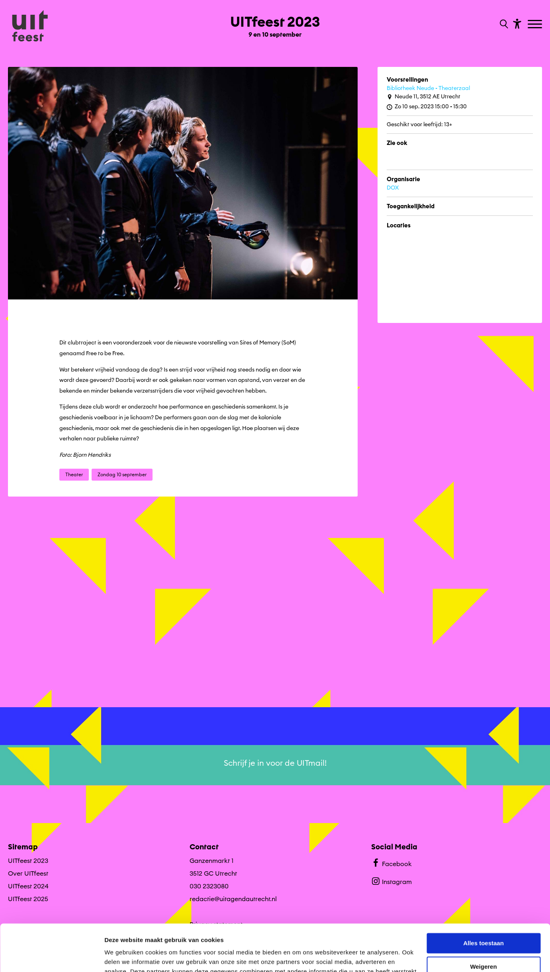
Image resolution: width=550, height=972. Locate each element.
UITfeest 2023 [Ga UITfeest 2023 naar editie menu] (28, 860)
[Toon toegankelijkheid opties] (516, 23)
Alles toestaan (483, 896)
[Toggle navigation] (536, 25)
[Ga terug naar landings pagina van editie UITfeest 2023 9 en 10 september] (275, 23)
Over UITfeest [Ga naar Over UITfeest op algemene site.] (28, 873)
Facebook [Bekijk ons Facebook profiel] (391, 862)
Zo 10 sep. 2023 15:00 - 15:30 (427, 106)
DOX (393, 187)
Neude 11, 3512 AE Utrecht (423, 96)
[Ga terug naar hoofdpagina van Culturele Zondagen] (30, 26)
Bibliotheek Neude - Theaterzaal (428, 88)
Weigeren (483, 919)
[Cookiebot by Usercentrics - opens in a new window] (51, 956)
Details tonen (123, 956)
